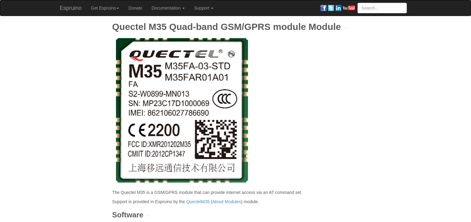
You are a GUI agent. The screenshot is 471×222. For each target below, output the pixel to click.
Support (203, 8)
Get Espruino (105, 8)
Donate (135, 8)
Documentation (168, 8)
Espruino (71, 8)
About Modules (226, 201)
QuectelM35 (197, 201)
